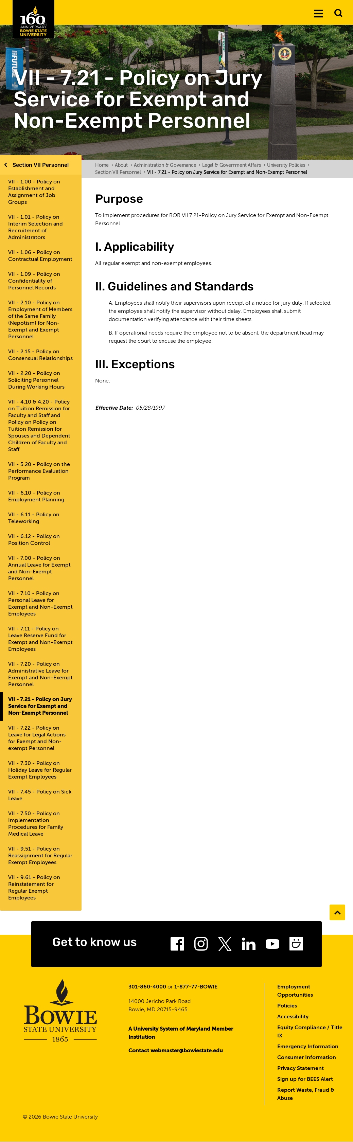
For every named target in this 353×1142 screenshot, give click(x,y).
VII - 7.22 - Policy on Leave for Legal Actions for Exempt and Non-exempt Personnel (37, 738)
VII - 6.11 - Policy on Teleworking (33, 518)
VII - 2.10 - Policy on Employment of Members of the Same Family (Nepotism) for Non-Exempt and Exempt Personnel (40, 320)
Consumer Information (306, 1057)
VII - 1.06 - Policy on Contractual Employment (40, 256)
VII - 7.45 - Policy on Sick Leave (39, 795)
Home (104, 165)
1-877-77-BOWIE (195, 987)
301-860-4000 (147, 987)
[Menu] (318, 13)
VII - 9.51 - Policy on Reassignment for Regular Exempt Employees (40, 856)
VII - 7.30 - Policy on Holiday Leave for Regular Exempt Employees (40, 770)
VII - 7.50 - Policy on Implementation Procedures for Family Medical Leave (35, 824)
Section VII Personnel (41, 165)
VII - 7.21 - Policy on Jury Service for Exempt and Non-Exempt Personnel (40, 706)
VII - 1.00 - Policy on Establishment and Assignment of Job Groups (34, 192)
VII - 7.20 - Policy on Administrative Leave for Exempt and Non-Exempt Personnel (40, 675)
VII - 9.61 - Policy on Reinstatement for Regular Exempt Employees (34, 888)
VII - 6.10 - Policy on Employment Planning (36, 496)
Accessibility (292, 1017)
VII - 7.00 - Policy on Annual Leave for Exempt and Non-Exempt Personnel (39, 569)
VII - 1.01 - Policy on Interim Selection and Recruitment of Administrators (35, 227)
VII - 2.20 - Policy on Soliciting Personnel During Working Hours (36, 380)
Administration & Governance (167, 165)
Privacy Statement (300, 1068)
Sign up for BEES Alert (305, 1079)
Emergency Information (307, 1047)
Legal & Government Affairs (233, 165)
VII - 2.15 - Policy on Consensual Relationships (40, 355)
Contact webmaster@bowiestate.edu (175, 1051)
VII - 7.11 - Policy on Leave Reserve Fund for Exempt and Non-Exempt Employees (40, 639)
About (123, 165)
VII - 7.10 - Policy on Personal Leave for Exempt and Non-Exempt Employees (40, 604)
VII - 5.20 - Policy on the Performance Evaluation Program (39, 471)
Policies (287, 1006)
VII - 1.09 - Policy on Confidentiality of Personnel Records (34, 281)
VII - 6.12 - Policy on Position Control (34, 540)
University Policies (288, 165)
